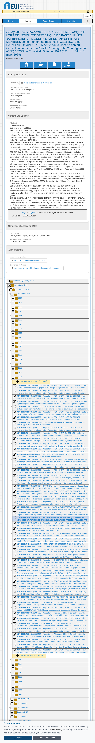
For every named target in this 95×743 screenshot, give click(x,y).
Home (10, 21)
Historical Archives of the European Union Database (25, 6)
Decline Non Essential (47, 738)
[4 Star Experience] (60, 11)
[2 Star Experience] (55, 11)
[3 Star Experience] (58, 11)
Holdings (28, 21)
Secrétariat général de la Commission (36, 83)
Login (88, 16)
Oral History (71, 21)
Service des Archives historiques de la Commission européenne (37, 268)
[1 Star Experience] (53, 11)
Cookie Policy (55, 730)
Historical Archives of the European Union (28, 260)
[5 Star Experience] (63, 11)
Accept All (18, 738)
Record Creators (49, 21)
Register (32, 213)
